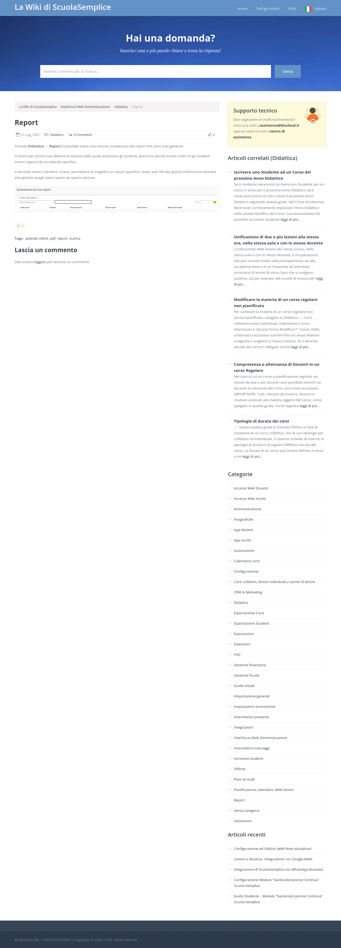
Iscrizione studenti (248, 758)
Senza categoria (246, 810)
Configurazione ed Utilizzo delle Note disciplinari (273, 848)
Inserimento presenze (251, 716)
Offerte (239, 768)
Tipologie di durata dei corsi (261, 421)
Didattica (121, 107)
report (62, 238)
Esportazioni (244, 633)
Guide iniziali (244, 685)
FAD (237, 654)
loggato (40, 261)
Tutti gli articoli (267, 8)
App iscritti (242, 540)
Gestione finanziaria (250, 664)
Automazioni (244, 550)
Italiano (320, 8)
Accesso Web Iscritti (250, 498)
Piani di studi (244, 779)
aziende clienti (36, 238)
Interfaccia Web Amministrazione (85, 107)
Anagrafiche (243, 519)
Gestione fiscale (246, 675)
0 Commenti (83, 134)
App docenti (243, 529)
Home (242, 8)
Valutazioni (243, 820)
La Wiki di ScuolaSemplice (63, 7)
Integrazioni (243, 727)
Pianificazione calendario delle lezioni (264, 789)
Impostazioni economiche (254, 706)
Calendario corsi (247, 561)
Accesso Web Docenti (251, 488)
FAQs (292, 8)
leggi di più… (291, 219)
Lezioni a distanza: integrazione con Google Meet (273, 859)
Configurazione (246, 571)
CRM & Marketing (248, 592)
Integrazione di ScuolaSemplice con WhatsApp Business (278, 869)
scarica (74, 238)
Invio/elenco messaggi (252, 748)
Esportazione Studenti (251, 623)
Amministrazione (247, 509)
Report (26, 122)
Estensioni (242, 644)
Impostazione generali (252, 696)
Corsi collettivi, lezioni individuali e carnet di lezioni (274, 581)
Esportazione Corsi (249, 612)
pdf (52, 238)
